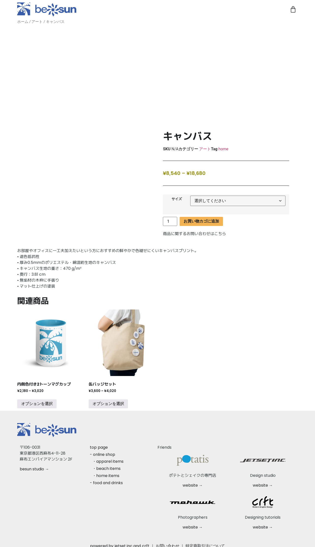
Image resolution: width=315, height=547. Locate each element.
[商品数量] (170, 217)
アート (37, 21)
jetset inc (123, 542)
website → (193, 482)
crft (145, 542)
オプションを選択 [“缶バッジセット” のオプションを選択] (108, 400)
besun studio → (34, 465)
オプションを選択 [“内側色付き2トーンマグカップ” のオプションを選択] (37, 400)
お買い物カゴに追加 (201, 217)
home (223, 145)
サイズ (177, 195)
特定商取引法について (205, 542)
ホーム (22, 21)
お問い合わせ (167, 542)
